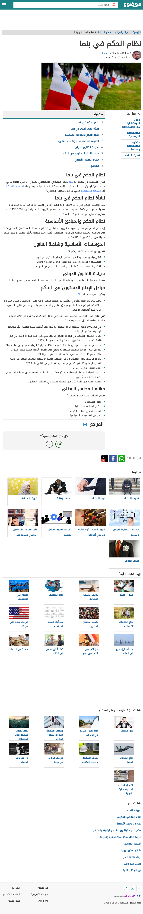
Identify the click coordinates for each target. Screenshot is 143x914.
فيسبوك (113, 458)
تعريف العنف (132, 155)
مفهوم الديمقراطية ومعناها (133, 146)
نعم (59, 444)
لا (49, 444)
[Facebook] (138, 888)
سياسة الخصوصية (39, 894)
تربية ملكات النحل (132, 857)
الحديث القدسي (132, 843)
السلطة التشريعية (91, 190)
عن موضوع (43, 888)
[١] (46, 190)
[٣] (79, 294)
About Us (43, 901)
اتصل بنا (16, 888)
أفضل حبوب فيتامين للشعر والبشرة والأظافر (117, 830)
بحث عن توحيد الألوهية (128, 823)
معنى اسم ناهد (132, 863)
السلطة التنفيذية (15, 186)
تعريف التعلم (134, 810)
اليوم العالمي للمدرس (129, 816)
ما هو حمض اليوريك (130, 850)
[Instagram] (125, 888)
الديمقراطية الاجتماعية (133, 134)
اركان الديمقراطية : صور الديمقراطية (130, 123)
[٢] (63, 213)
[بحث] (113, 5)
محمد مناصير (105, 53)
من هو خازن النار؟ (132, 870)
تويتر (104, 458)
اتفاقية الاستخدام (11, 894)
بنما (71, 181)
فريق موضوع (13, 901)
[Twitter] (132, 888)
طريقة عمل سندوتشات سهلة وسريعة (120, 837)
